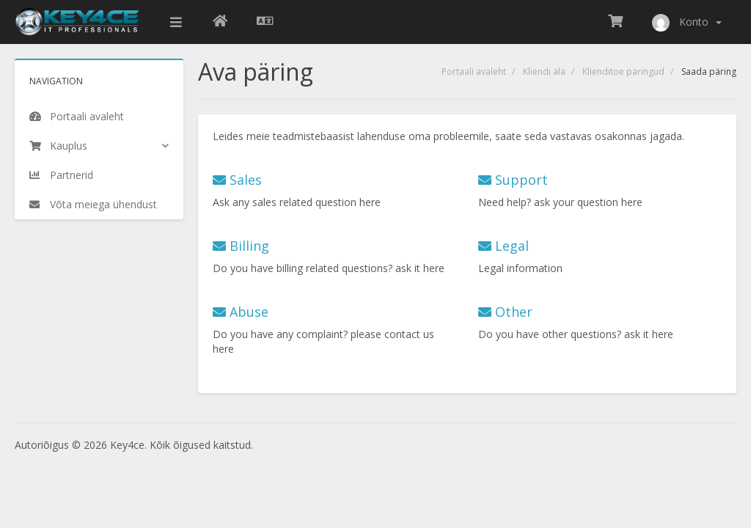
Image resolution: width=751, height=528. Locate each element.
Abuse (240, 311)
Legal (503, 245)
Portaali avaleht (474, 71)
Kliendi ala (544, 71)
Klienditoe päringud (623, 71)
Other (505, 311)
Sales (237, 179)
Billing (241, 245)
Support (513, 179)
